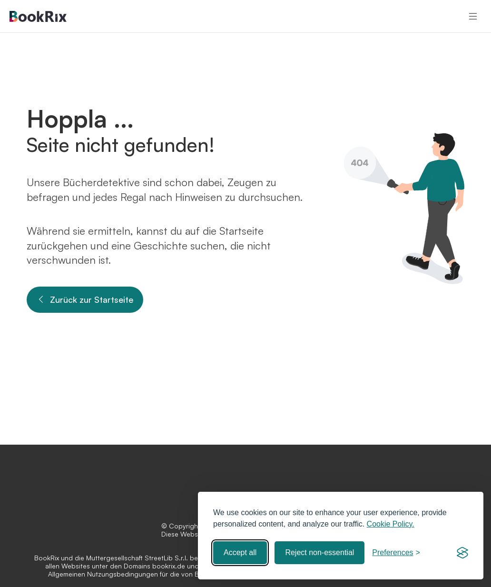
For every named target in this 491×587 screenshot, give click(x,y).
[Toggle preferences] (396, 552)
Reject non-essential (319, 552)
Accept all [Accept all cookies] (240, 552)
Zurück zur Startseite (85, 299)
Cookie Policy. (390, 524)
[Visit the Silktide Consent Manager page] (462, 552)
